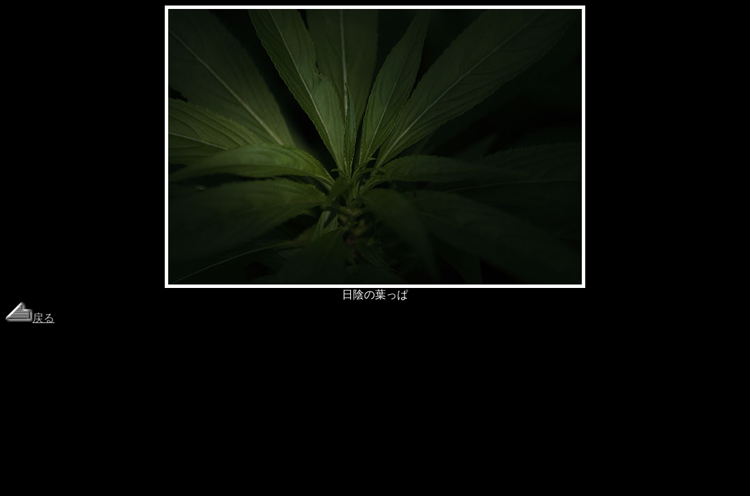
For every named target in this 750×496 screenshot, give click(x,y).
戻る (30, 318)
